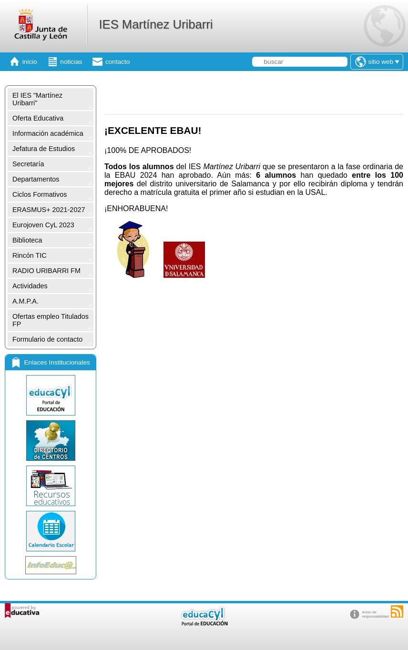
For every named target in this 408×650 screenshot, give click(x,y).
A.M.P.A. (25, 301)
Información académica (47, 133)
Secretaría (28, 164)
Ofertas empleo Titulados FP (50, 320)
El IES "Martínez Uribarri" (37, 99)
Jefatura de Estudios (43, 148)
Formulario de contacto (47, 339)
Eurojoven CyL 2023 (43, 225)
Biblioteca (27, 240)
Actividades (30, 286)
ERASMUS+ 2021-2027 (48, 209)
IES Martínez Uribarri (156, 24)
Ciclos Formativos (39, 194)
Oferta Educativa (37, 118)
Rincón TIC (29, 255)
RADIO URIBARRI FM (46, 270)
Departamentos (35, 179)
